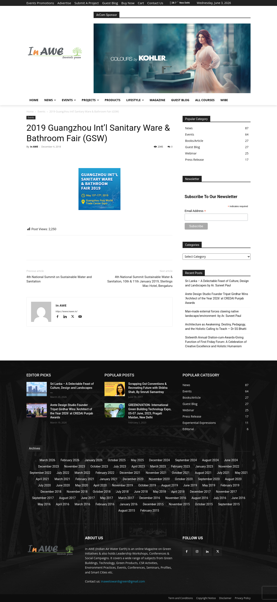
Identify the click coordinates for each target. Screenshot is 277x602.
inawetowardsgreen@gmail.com (123, 581)
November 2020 (159, 479)
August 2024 (210, 460)
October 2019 (147, 485)
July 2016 (219, 498)
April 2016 (62, 504)
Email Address (195, 211)
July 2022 (63, 472)
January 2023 (204, 466)
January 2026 (94, 460)
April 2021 (42, 479)
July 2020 (44, 485)
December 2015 (153, 504)
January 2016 (128, 504)
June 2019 (190, 485)
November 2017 (226, 491)
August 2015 (126, 510)
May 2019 (208, 485)
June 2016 (238, 498)
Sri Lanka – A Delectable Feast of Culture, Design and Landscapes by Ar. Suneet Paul (217, 283)
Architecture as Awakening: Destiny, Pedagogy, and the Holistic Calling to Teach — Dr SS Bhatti (215, 326)
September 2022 (40, 472)
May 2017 (106, 498)
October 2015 (204, 504)
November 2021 (156, 472)
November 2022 (228, 466)
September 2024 (186, 460)
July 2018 (122, 491)
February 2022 (104, 472)
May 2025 (137, 460)
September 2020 (209, 479)
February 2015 (149, 510)
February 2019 (230, 485)
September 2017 (43, 498)
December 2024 (159, 460)
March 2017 (126, 498)
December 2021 (130, 472)
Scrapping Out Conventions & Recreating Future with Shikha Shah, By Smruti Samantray (147, 388)
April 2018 (178, 491)
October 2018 (101, 491)
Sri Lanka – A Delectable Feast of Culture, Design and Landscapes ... (72, 388)
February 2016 (104, 504)
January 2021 (109, 479)
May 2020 (81, 485)
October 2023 (99, 466)
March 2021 (62, 479)
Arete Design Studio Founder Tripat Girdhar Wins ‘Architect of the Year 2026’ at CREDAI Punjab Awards (216, 298)
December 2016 (149, 498)
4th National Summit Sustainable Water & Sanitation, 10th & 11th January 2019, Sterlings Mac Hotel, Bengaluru (139, 281)
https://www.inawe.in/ (66, 311)
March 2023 (158, 466)
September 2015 (229, 504)
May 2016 (44, 504)
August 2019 (169, 485)
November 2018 (77, 491)
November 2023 (74, 466)
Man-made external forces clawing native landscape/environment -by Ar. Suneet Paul (213, 313)
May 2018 (159, 491)
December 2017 (200, 491)
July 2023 (120, 466)
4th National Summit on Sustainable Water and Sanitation (59, 279)
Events (41, 111)
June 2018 (141, 491)
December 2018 (51, 491)
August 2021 (203, 472)
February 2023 (180, 466)
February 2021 (85, 479)
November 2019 (122, 485)
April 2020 (100, 485)
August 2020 (233, 479)
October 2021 (180, 472)
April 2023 (138, 466)
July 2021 (223, 472)
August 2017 (67, 498)
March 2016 (82, 504)
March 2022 (82, 472)
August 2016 (200, 498)
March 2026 (47, 460)
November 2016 (175, 498)
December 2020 (133, 479)
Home (30, 111)
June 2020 (63, 485)
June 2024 (231, 460)
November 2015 (179, 504)
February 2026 (70, 460)
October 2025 (116, 460)
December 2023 (48, 466)
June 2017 (88, 498)
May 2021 (241, 472)
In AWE (34, 146)
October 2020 (184, 479)
